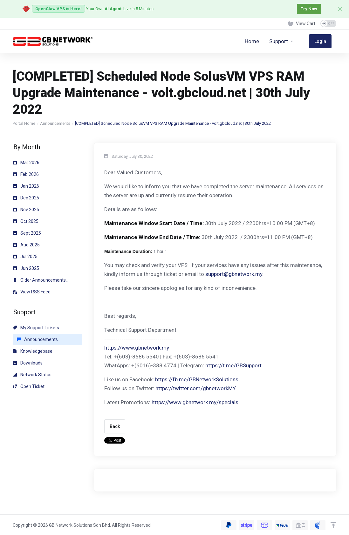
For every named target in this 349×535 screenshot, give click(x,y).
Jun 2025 (26, 268)
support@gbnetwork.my (233, 274)
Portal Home (24, 123)
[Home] (262, 41)
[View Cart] (301, 23)
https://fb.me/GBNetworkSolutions (196, 379)
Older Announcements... (41, 280)
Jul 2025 (25, 256)
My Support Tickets (36, 327)
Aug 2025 (26, 244)
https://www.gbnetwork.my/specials (195, 402)
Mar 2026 (26, 162)
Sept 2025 (27, 233)
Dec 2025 (26, 197)
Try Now (307, 8)
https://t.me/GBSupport (233, 365)
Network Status (32, 374)
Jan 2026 (26, 186)
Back (115, 426)
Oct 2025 (25, 221)
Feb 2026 (26, 174)
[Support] (291, 41)
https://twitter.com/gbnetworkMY (195, 388)
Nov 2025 (26, 209)
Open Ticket (28, 386)
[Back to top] (333, 525)
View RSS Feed (32, 291)
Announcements (55, 123)
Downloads (28, 362)
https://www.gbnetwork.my (136, 347)
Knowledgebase (32, 351)
